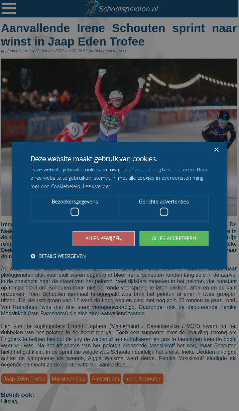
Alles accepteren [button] (174, 238)
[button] (58, 256)
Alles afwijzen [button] (104, 238)
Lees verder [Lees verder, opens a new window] (97, 185)
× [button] (216, 150)
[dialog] (119, 205)
